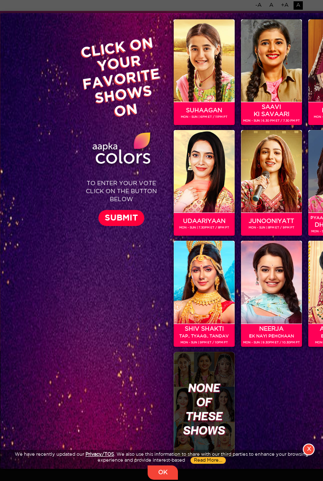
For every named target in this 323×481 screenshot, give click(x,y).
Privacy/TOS (99, 454)
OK (162, 472)
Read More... (208, 460)
